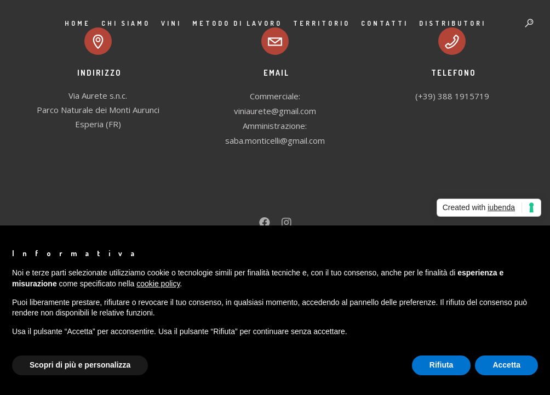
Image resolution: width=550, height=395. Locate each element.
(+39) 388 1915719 (452, 96)
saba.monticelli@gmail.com (275, 140)
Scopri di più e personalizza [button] (80, 364)
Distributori (452, 23)
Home (77, 23)
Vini (171, 23)
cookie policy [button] (158, 283)
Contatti (384, 23)
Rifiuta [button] (441, 364)
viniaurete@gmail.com (275, 110)
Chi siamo (125, 23)
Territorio (321, 23)
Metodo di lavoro (237, 23)
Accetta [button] (506, 364)
